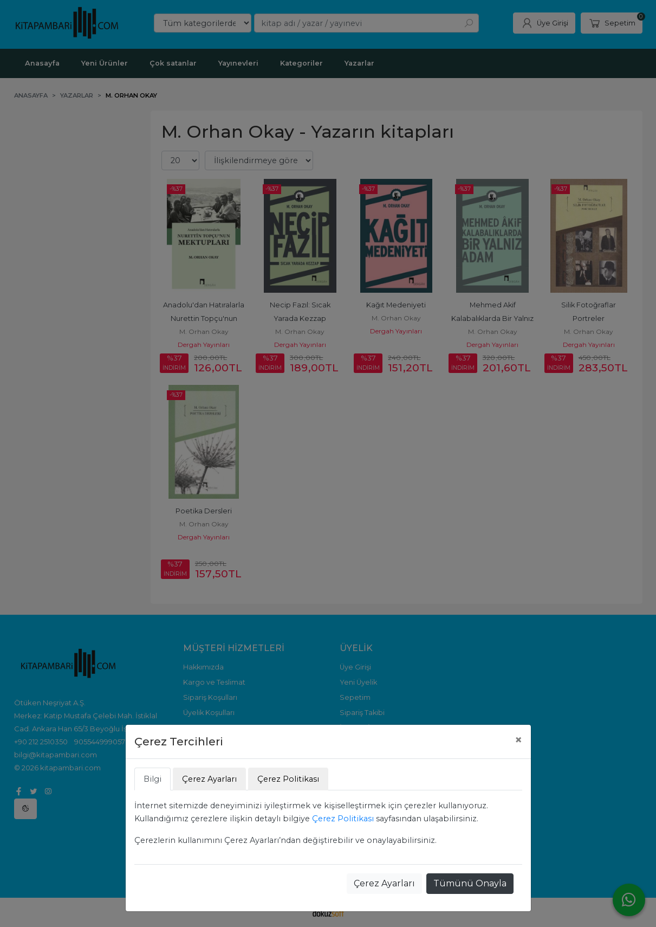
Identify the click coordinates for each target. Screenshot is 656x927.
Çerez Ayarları (384, 883)
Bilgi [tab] (152, 779)
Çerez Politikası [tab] (288, 779)
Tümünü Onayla (469, 883)
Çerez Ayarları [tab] (209, 779)
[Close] (518, 740)
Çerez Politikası (343, 818)
